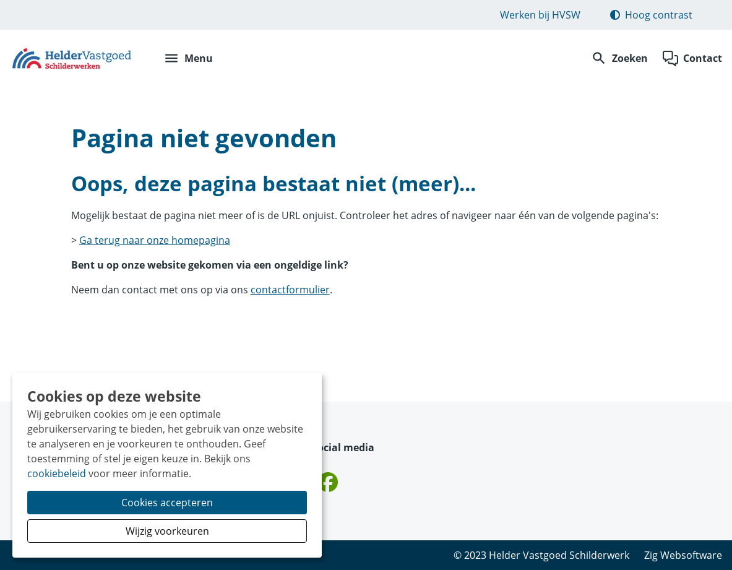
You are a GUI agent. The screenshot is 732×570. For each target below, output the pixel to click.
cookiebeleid (56, 473)
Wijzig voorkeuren (167, 531)
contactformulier (290, 289)
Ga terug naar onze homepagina (154, 240)
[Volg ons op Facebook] (328, 482)
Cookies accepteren (167, 502)
